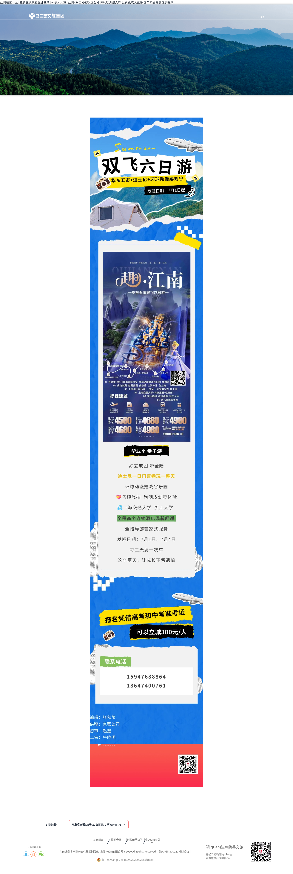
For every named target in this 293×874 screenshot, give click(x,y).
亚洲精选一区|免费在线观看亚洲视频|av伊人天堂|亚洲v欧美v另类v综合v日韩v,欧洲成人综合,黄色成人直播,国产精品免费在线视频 (86, 2)
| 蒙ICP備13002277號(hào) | (173, 851)
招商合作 (116, 839)
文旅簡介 (98, 839)
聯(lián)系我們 (134, 839)
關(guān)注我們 (152, 841)
